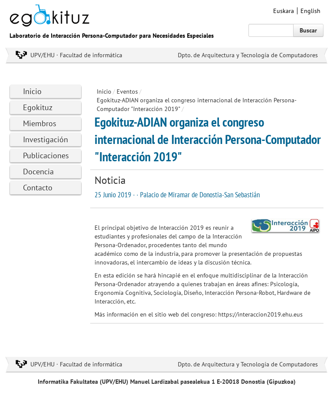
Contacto (37, 188)
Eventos (127, 91)
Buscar (308, 30)
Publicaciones (46, 155)
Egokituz (37, 107)
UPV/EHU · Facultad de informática (76, 55)
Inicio (32, 91)
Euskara (283, 10)
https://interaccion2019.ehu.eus (260, 314)
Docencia (38, 171)
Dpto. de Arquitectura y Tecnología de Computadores (248, 55)
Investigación (45, 139)
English (310, 10)
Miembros (39, 123)
